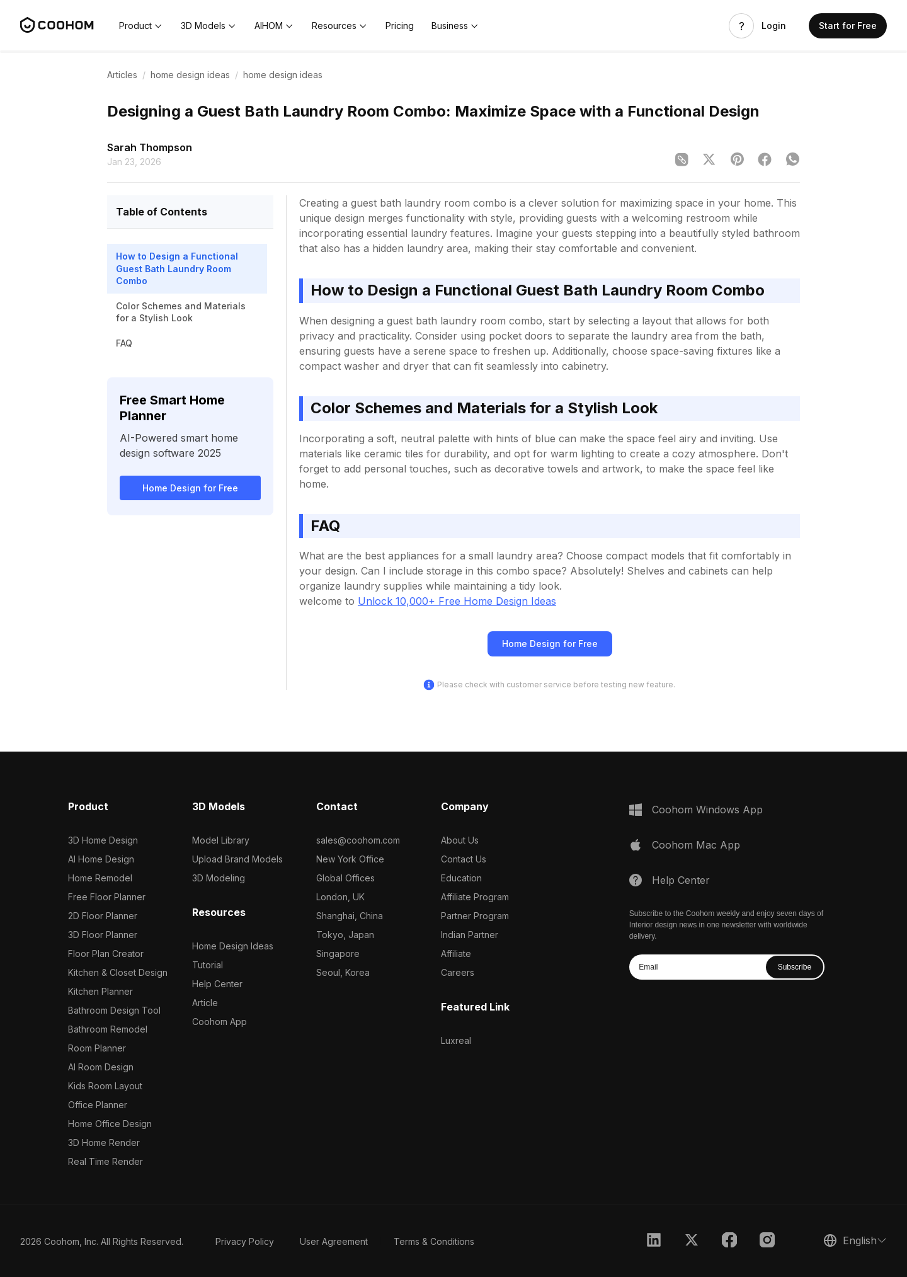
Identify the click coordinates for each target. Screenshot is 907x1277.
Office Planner (97, 1104)
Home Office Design (110, 1123)
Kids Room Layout (105, 1085)
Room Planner (97, 1048)
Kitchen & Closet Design (118, 972)
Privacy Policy (244, 1241)
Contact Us (463, 859)
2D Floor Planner (102, 915)
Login (774, 26)
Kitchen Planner (100, 991)
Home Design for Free (190, 488)
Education (461, 878)
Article (205, 1002)
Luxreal (456, 1040)
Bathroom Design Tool (114, 1010)
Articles (122, 74)
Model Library (220, 840)
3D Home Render (104, 1142)
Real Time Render (105, 1161)
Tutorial (207, 964)
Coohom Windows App (707, 809)
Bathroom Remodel (107, 1029)
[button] (141, 25)
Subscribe (794, 967)
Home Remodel (100, 878)
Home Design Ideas (232, 946)
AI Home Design (101, 859)
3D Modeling (218, 878)
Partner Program (475, 915)
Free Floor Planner (106, 896)
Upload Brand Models (237, 859)
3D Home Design (103, 840)
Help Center (217, 983)
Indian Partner (469, 934)
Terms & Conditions (434, 1241)
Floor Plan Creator (106, 953)
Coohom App (219, 1021)
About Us (460, 840)
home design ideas (190, 74)
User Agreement (334, 1241)
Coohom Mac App (696, 845)
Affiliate (456, 953)
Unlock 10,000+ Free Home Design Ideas (457, 601)
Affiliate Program (475, 896)
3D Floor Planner (102, 934)
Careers (457, 972)
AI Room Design (101, 1067)
